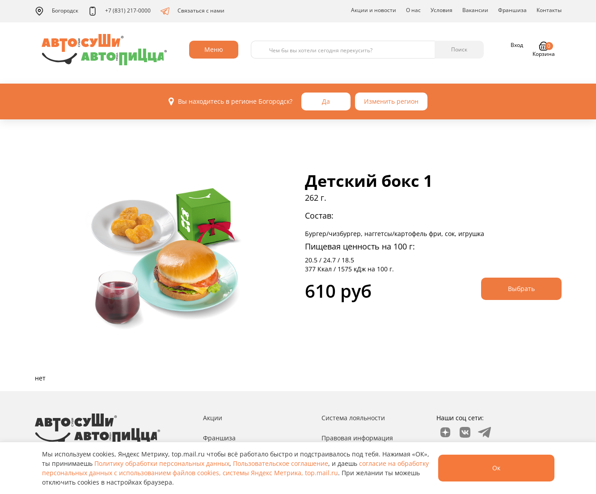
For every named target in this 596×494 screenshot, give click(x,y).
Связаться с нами (192, 11)
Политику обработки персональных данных (161, 463)
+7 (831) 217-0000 (119, 11)
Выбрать (521, 288)
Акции (212, 418)
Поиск (459, 49)
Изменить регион (391, 101)
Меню (213, 49)
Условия (441, 10)
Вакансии (475, 10)
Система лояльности (353, 418)
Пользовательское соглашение (280, 463)
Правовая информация (357, 438)
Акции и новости (373, 10)
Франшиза (512, 10)
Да (326, 101)
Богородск (56, 11)
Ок (496, 468)
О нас (413, 10)
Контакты (549, 10)
